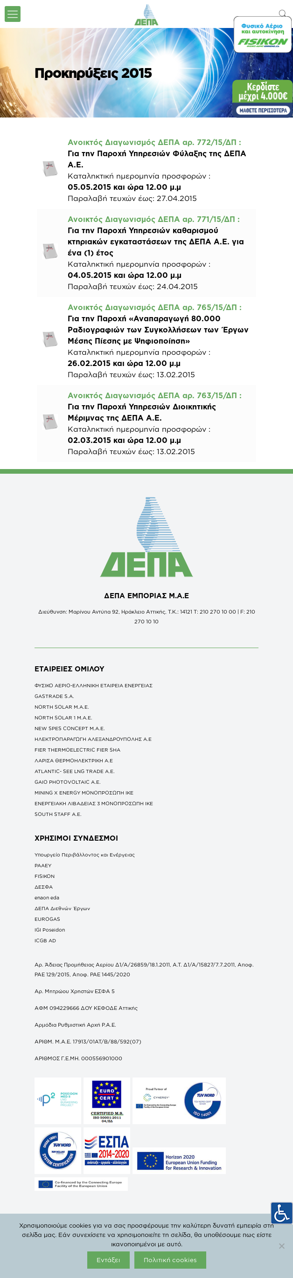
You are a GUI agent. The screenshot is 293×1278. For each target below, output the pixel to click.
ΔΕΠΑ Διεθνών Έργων (62, 908)
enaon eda (47, 897)
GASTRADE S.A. (54, 696)
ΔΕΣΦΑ (44, 887)
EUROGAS (47, 919)
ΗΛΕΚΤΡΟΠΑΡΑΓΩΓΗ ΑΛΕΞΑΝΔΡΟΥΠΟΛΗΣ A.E (93, 739)
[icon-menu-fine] (13, 14)
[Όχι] (281, 1245)
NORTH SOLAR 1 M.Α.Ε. (63, 717)
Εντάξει (108, 1260)
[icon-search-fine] (283, 13)
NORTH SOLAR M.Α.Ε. (62, 707)
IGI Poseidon (50, 930)
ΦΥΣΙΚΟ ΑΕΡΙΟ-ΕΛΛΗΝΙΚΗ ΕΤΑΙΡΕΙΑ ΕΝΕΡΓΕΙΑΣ (94, 685)
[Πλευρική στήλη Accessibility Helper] (282, 1213)
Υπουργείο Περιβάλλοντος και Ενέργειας (85, 854)
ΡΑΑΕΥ (43, 865)
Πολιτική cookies (170, 1260)
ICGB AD (45, 940)
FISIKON (45, 876)
